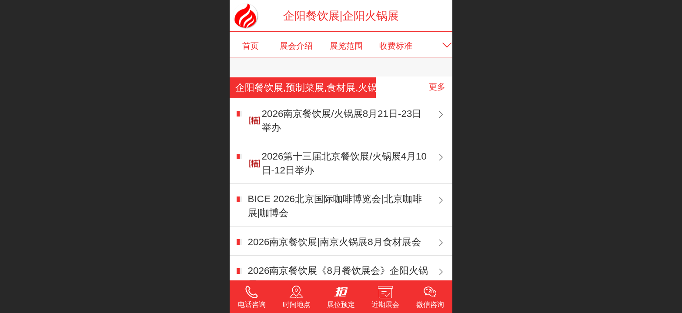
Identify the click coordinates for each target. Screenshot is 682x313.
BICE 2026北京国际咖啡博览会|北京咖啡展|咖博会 (335, 205)
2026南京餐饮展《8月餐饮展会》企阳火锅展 (338, 277)
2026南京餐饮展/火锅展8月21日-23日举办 (342, 120)
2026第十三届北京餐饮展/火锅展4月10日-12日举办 (344, 163)
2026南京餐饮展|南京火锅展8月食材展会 (334, 241)
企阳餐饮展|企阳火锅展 (341, 16)
